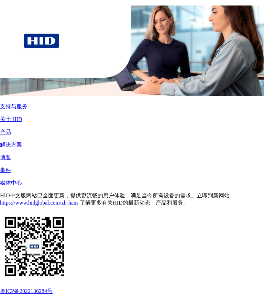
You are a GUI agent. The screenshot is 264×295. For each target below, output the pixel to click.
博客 (5, 157)
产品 (5, 132)
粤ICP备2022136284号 (26, 291)
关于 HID (11, 119)
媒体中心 (11, 183)
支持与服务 (14, 106)
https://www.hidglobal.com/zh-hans (39, 203)
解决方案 (11, 145)
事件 (5, 170)
